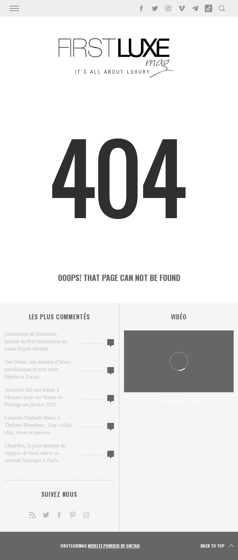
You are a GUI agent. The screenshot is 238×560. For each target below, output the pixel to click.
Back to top (217, 546)
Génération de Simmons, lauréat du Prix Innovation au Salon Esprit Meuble (35, 341)
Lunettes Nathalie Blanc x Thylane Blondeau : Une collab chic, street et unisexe (37, 425)
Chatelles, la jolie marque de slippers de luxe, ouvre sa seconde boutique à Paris (35, 453)
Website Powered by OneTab (113, 546)
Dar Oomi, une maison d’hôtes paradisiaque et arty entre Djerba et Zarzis (37, 369)
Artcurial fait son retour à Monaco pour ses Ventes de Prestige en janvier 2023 (33, 397)
